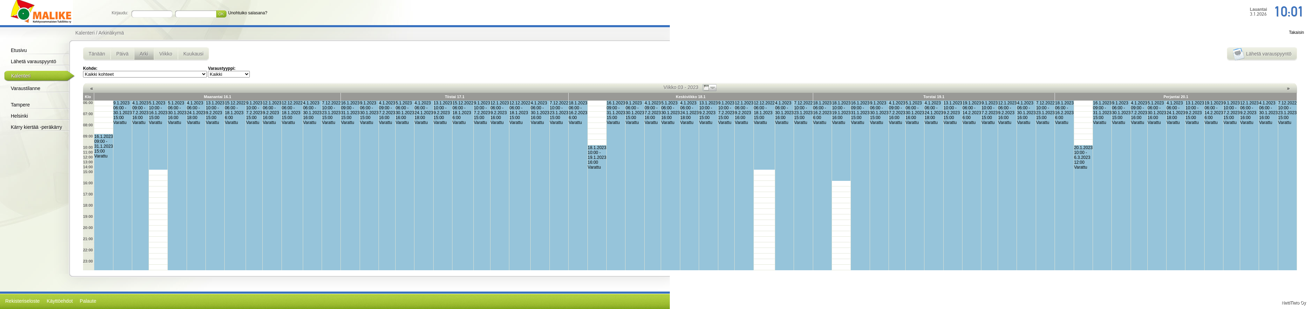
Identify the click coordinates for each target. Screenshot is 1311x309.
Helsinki (19, 116)
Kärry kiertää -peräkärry (36, 127)
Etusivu (19, 50)
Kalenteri (20, 76)
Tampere (20, 105)
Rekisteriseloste (22, 301)
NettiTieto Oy (1293, 302)
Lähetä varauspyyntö (33, 61)
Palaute (88, 301)
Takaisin (1296, 32)
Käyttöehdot (60, 301)
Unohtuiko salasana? (247, 12)
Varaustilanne (25, 88)
